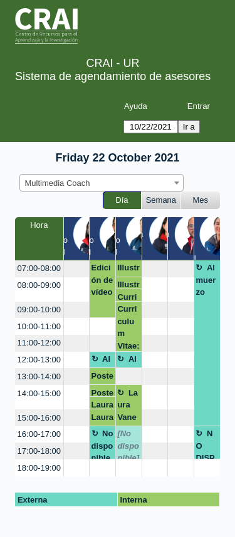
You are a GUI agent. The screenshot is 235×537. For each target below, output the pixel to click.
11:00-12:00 (39, 342)
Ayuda (135, 106)
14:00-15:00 (39, 393)
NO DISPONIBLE (206, 444)
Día (121, 200)
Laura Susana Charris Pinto (102, 404)
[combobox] (101, 183)
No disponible (102, 444)
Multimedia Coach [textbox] (57, 183)
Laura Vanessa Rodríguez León (127, 407)
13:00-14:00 (39, 376)
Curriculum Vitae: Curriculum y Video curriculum (128, 297)
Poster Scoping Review (102, 378)
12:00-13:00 (39, 359)
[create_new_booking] (76, 268)
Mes (201, 200)
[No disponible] (128, 444)
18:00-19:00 (39, 468)
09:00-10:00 (39, 309)
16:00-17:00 (39, 434)
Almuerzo (206, 280)
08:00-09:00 (39, 285)
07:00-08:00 (39, 268)
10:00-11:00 (39, 326)
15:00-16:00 (39, 417)
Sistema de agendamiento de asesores (113, 76)
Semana (161, 200)
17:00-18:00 (39, 451)
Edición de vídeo (102, 280)
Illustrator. (128, 270)
